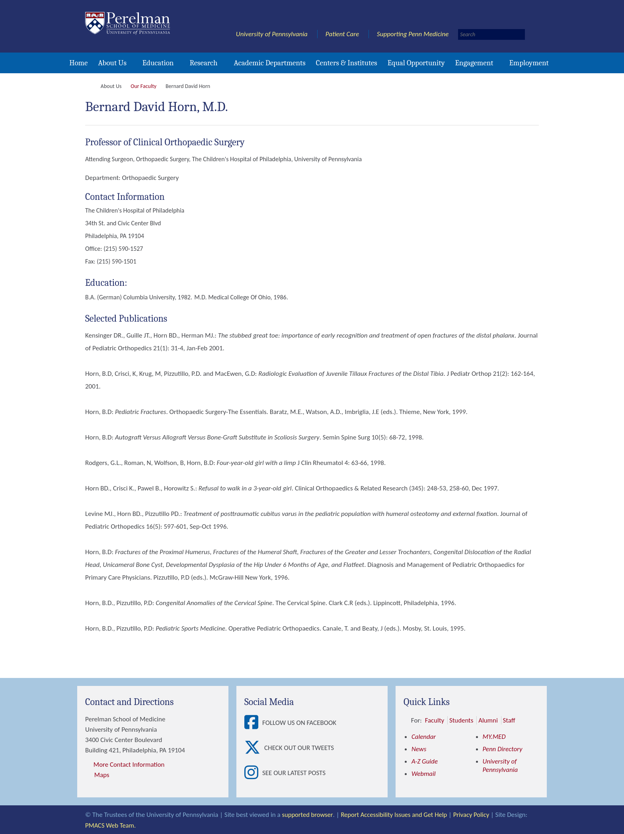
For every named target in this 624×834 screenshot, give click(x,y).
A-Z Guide (424, 761)
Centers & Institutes (346, 63)
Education (158, 63)
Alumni (488, 720)
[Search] (491, 34)
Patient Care (342, 34)
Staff (509, 720)
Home (78, 63)
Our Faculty (143, 86)
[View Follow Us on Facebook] (253, 722)
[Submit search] (532, 34)
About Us (112, 63)
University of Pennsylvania (272, 34)
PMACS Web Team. (111, 824)
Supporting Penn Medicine (412, 34)
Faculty (435, 720)
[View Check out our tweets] (254, 747)
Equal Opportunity (416, 63)
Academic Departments (270, 63)
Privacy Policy (475, 814)
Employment (528, 63)
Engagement (474, 63)
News (419, 749)
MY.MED (494, 736)
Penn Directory (503, 749)
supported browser (308, 814)
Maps (101, 775)
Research (203, 63)
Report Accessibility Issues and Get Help (395, 814)
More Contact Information (129, 764)
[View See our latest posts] (253, 772)
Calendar (423, 736)
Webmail (423, 774)
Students (461, 720)
